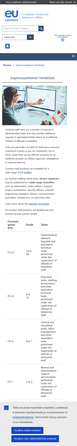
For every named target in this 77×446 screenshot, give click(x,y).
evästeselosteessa (23, 417)
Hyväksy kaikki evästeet (27, 430)
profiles (27, 172)
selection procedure (38, 203)
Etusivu (7, 65)
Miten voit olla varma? (62, 2)
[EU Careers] (38, 16)
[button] (63, 40)
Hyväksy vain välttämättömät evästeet (35, 438)
